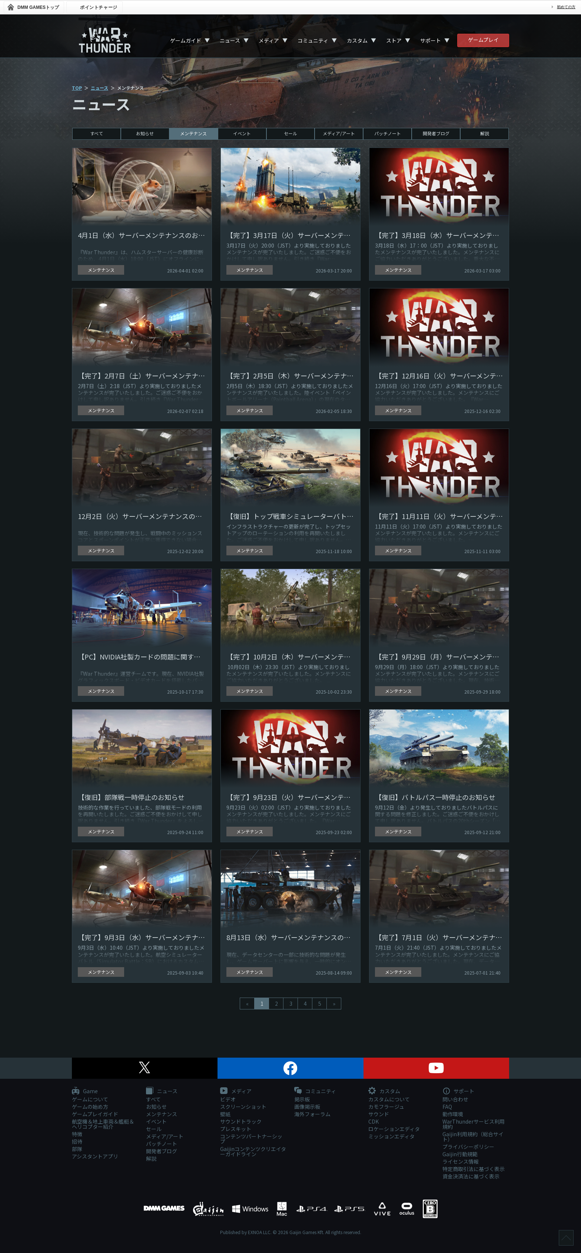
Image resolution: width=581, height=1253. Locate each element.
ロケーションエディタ (394, 1128)
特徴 (77, 1134)
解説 (484, 133)
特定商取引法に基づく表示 (473, 1168)
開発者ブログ (436, 133)
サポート (430, 40)
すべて (96, 133)
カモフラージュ (386, 1106)
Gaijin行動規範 (460, 1154)
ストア (394, 40)
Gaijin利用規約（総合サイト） (473, 1136)
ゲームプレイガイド (95, 1114)
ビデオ (228, 1099)
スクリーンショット (243, 1106)
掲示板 (302, 1099)
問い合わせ (455, 1099)
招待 (77, 1141)
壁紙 (225, 1114)
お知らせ (145, 133)
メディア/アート (339, 133)
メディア (269, 40)
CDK (373, 1121)
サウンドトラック (241, 1121)
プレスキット (235, 1128)
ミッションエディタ (391, 1136)
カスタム (357, 40)
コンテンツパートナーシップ (251, 1139)
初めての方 (566, 7)
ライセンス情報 (460, 1161)
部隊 (77, 1148)
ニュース (230, 40)
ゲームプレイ (483, 39)
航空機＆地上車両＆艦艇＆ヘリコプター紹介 (103, 1124)
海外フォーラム (312, 1114)
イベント (242, 133)
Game (85, 1091)
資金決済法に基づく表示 (470, 1176)
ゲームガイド (185, 40)
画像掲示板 (307, 1106)
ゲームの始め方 (90, 1106)
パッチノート (387, 133)
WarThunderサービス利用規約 (473, 1124)
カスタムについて (389, 1099)
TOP (77, 88)
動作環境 (452, 1114)
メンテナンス (193, 133)
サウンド (378, 1114)
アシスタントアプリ (95, 1156)
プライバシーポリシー (468, 1146)
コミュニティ (313, 40)
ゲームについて (90, 1099)
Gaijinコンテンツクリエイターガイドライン (253, 1151)
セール (290, 133)
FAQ (447, 1106)
